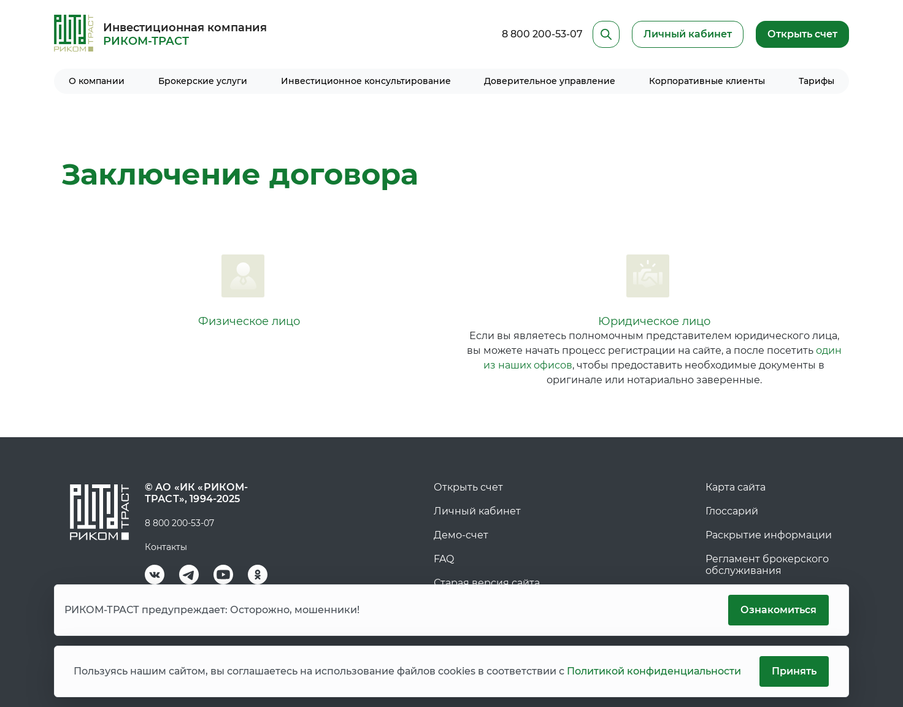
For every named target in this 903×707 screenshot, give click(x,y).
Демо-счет (461, 535)
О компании (97, 80)
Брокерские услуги (202, 80)
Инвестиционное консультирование (366, 80)
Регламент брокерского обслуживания (767, 564)
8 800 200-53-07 (542, 34)
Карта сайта (735, 487)
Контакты (166, 546)
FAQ (444, 559)
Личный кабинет (477, 511)
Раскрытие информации (768, 535)
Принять (794, 671)
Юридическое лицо (654, 321)
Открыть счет (802, 34)
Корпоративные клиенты (707, 80)
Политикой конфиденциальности (654, 671)
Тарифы (816, 80)
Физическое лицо (249, 321)
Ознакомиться (778, 610)
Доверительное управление (549, 80)
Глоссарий (731, 511)
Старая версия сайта (487, 583)
